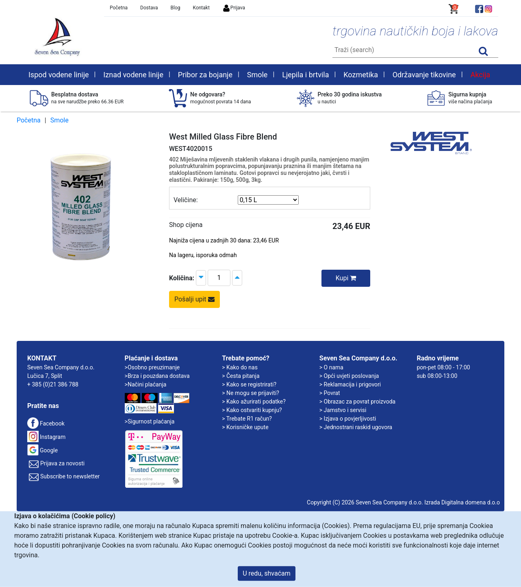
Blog (175, 8)
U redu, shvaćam (267, 573)
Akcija (480, 74)
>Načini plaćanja (146, 384)
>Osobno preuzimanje (152, 367)
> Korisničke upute (245, 427)
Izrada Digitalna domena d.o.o (462, 502)
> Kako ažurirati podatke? (254, 401)
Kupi (346, 278)
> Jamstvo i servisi (343, 410)
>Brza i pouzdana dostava (157, 376)
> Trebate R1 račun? (247, 418)
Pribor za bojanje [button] (205, 74)
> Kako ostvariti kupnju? (252, 410)
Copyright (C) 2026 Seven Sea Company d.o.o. (365, 502)
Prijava (233, 8)
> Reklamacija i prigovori (350, 384)
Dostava (149, 8)
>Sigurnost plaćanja (150, 421)
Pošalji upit (194, 299)
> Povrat (329, 393)
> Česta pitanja (240, 376)
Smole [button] (257, 74)
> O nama (331, 367)
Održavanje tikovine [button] (424, 74)
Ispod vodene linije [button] (58, 74)
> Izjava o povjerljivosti (347, 418)
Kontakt (201, 8)
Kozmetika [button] (360, 74)
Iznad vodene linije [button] (133, 74)
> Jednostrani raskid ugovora (355, 427)
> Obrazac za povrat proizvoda (357, 401)
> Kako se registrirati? (249, 384)
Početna (119, 8)
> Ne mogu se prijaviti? (250, 393)
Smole (59, 120)
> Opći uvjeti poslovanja (349, 376)
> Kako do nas (240, 367)
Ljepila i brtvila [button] (305, 74)
